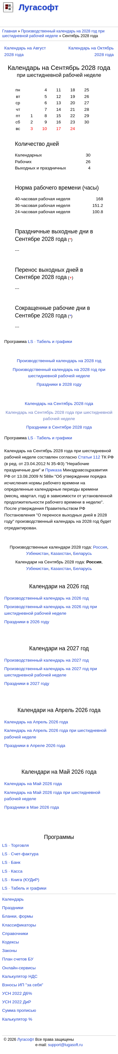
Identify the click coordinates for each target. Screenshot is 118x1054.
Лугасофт (25, 1039)
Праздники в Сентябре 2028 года (59, 427)
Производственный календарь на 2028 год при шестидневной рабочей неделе (53, 33)
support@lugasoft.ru (65, 1045)
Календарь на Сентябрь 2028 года (59, 403)
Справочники (15, 933)
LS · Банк (11, 862)
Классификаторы (19, 925)
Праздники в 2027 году (26, 683)
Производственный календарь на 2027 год (46, 660)
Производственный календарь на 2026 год (46, 598)
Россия (100, 547)
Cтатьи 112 (89, 457)
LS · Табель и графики (50, 341)
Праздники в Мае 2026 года (31, 807)
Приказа (53, 470)
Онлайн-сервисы (19, 968)
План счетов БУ (17, 959)
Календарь (13, 899)
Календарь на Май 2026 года (33, 783)
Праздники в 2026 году (26, 621)
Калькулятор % (17, 1019)
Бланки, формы (17, 916)
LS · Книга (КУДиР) (20, 879)
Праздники (12, 907)
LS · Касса (12, 871)
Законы (9, 950)
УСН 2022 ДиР (16, 1002)
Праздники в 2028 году (59, 384)
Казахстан (61, 553)
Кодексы (10, 942)
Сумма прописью (19, 1010)
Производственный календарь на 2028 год (59, 360)
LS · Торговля (15, 845)
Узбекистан (37, 553)
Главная (9, 31)
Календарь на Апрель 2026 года (36, 722)
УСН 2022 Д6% (17, 993)
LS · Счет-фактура (20, 854)
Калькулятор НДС (19, 976)
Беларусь (82, 553)
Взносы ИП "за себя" (22, 985)
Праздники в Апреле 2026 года (34, 745)
